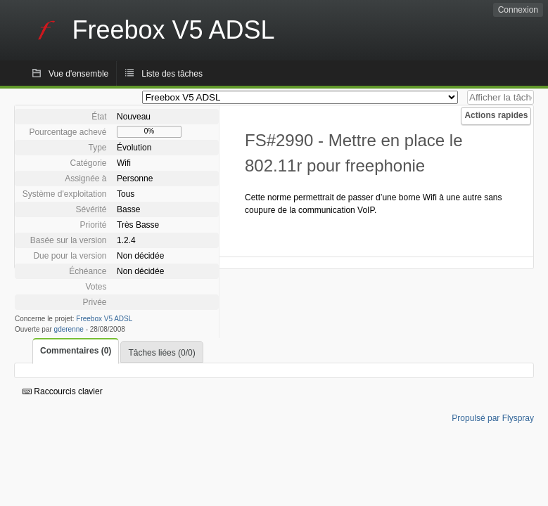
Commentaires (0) (75, 351)
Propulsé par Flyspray (493, 418)
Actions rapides (496, 115)
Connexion (518, 10)
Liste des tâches (172, 74)
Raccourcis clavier (63, 391)
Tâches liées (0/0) (161, 353)
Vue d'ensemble (78, 74)
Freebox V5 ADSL (104, 319)
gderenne (69, 329)
